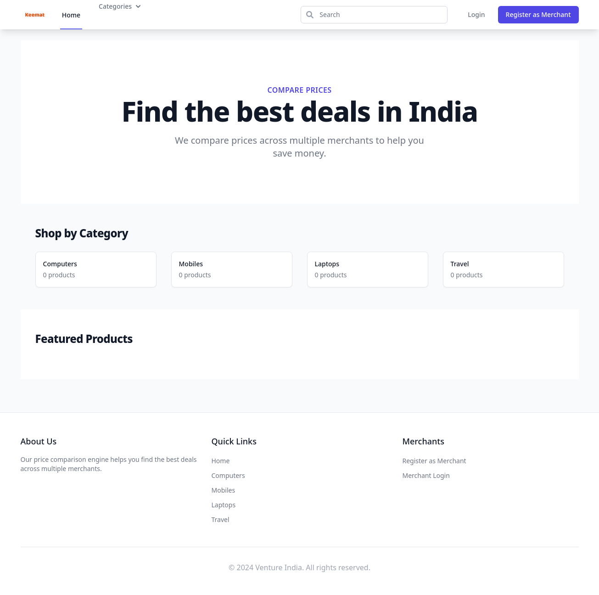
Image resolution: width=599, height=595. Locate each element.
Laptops (327, 263)
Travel (460, 263)
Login (476, 14)
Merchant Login (426, 475)
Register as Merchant (538, 14)
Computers (60, 263)
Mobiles (191, 263)
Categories (121, 6)
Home (71, 15)
